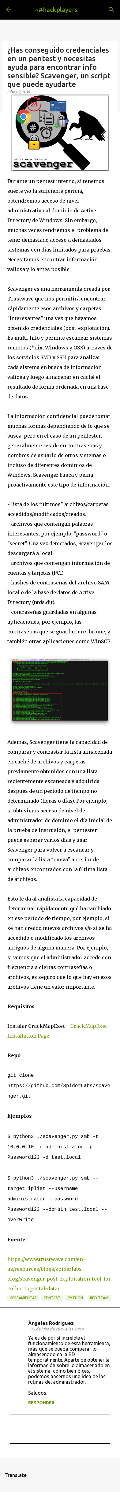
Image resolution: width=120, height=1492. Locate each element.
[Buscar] (111, 9)
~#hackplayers (56, 9)
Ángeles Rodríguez (51, 1323)
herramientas (23, 1298)
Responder (41, 1402)
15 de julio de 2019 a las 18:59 (57, 1329)
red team (99, 1298)
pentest (52, 1298)
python (75, 1298)
